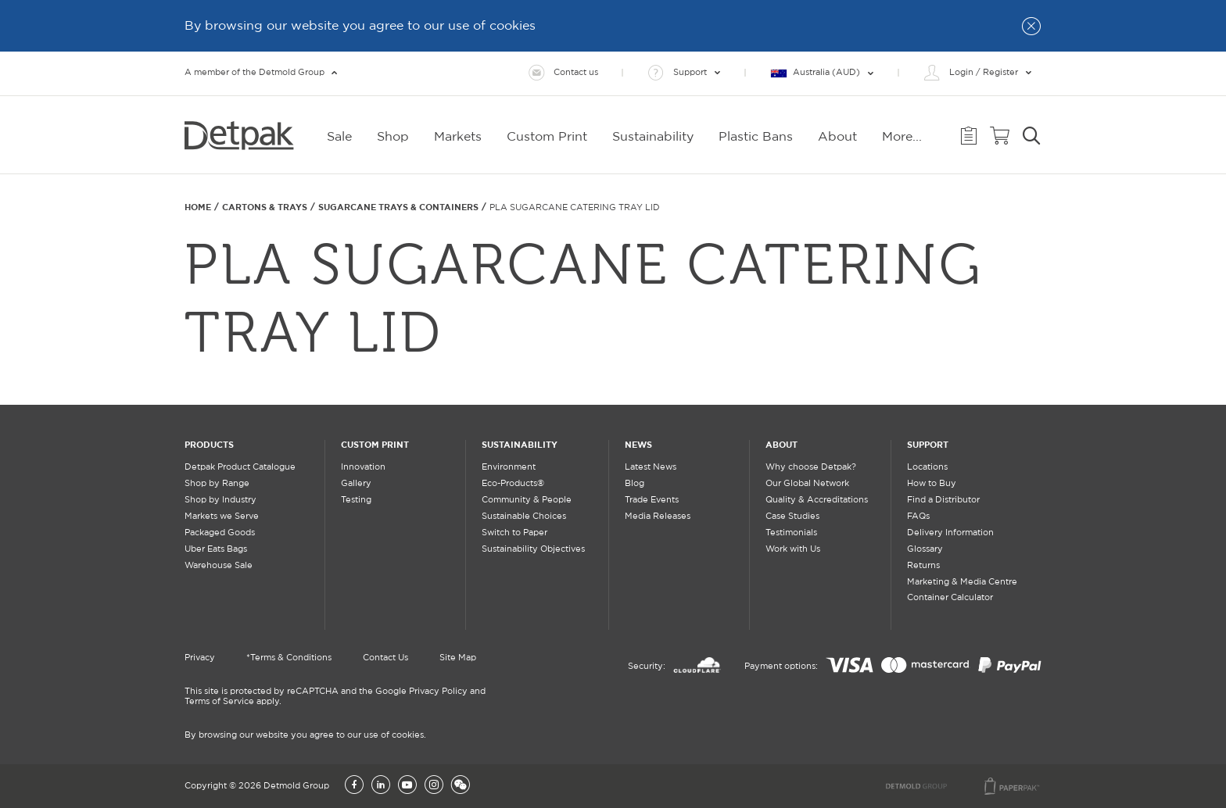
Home (198, 207)
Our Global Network (807, 484)
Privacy (200, 658)
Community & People (527, 500)
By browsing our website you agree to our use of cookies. (305, 735)
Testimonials (791, 533)
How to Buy (931, 484)
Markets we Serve (222, 516)
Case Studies (792, 516)
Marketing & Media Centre (962, 582)
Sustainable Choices (524, 516)
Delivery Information (950, 533)
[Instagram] (434, 786)
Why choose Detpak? (810, 467)
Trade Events (652, 500)
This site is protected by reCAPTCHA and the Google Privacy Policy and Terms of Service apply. (335, 697)
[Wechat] (460, 786)
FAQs (918, 516)
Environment (509, 467)
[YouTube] (407, 786)
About (781, 444)
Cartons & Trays (264, 207)
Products (209, 444)
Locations (927, 467)
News (638, 444)
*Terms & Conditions (289, 658)
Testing (356, 500)
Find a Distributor (943, 500)
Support (927, 444)
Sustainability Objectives (533, 549)
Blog (634, 484)
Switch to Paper (514, 533)
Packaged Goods (220, 533)
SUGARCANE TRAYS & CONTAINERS (398, 207)
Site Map (457, 658)
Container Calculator (950, 598)
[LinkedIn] (380, 786)
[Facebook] (354, 786)
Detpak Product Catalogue (240, 467)
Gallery (356, 484)
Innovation (363, 467)
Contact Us (385, 658)
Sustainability (519, 444)
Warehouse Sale (219, 566)
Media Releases (657, 516)
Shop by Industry (220, 500)
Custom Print (375, 444)
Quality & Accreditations (816, 500)
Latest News (650, 467)
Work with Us (792, 549)
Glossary (925, 549)
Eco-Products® (513, 484)
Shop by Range (217, 484)
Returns (923, 566)
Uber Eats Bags (216, 549)
